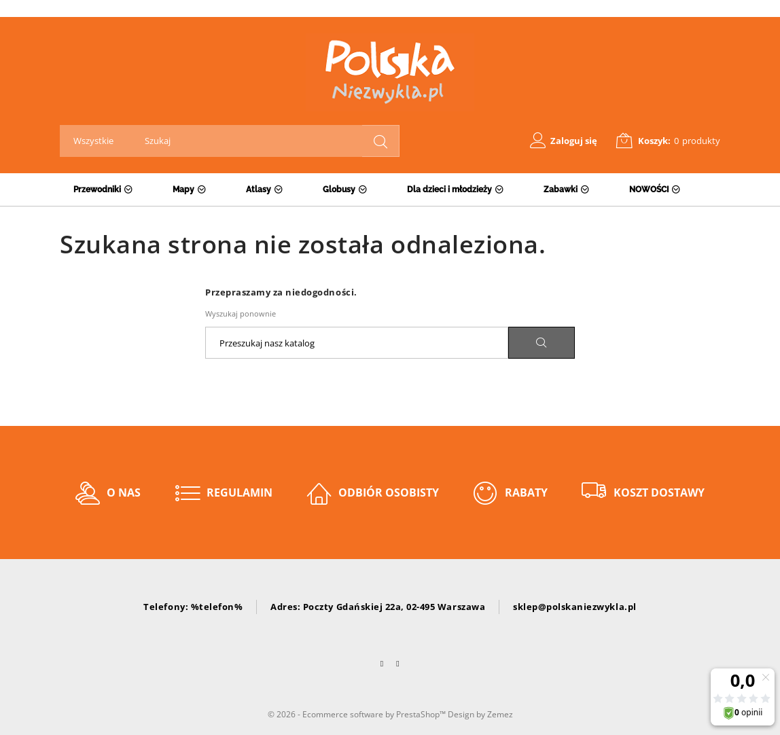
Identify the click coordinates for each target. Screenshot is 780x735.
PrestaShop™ (422, 714)
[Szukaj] (356, 343)
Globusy (339, 189)
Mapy (183, 189)
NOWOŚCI (649, 189)
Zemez (500, 714)
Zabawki (561, 189)
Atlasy (258, 189)
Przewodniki (97, 189)
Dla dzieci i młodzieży (449, 189)
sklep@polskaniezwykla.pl (574, 606)
